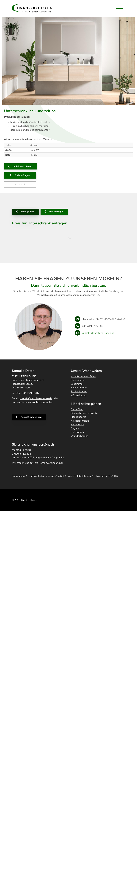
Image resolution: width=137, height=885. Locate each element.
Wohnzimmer (78, 395)
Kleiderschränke (80, 421)
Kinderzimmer (79, 387)
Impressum (18, 476)
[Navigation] (119, 8)
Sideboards (77, 432)
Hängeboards (78, 417)
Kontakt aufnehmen (31, 416)
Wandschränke (79, 436)
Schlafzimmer (79, 391)
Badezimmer (78, 380)
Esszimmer (77, 384)
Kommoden (77, 424)
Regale (75, 428)
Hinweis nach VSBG (106, 476)
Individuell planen (22, 166)
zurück (21, 184)
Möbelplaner (27, 211)
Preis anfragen (22, 175)
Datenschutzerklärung (41, 476)
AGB (61, 476)
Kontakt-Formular (42, 402)
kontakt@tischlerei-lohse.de (98, 333)
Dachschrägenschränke (84, 413)
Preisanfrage (56, 211)
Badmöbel (77, 409)
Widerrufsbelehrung (79, 476)
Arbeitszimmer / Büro (83, 376)
